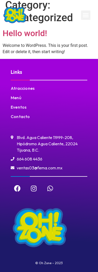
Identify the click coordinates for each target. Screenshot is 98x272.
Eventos (18, 107)
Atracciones (22, 88)
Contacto (20, 116)
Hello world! (25, 33)
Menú (16, 97)
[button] (85, 15)
